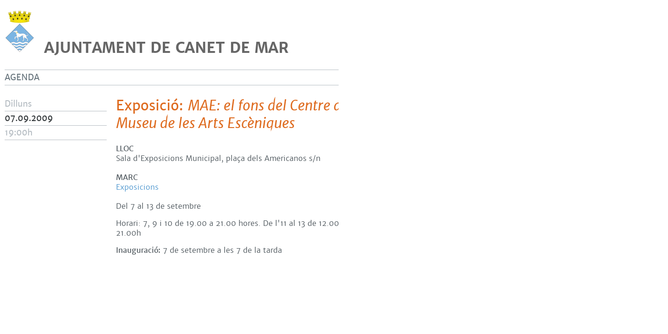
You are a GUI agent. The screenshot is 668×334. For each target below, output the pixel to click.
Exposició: (282, 114)
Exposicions (137, 187)
